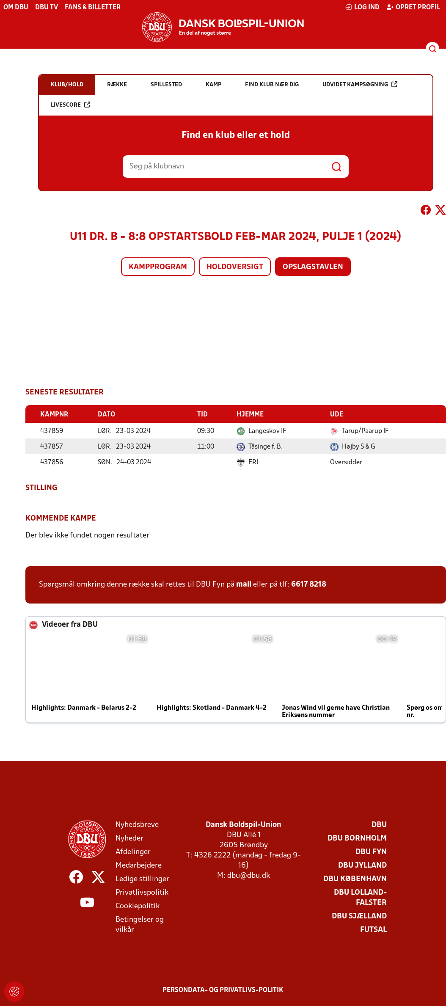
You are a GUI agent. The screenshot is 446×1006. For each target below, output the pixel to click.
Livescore (70, 105)
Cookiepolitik (138, 906)
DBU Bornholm (357, 838)
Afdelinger (133, 851)
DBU (379, 824)
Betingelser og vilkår (140, 924)
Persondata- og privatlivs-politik (223, 990)
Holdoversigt (234, 267)
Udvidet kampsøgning (359, 84)
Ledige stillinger (142, 878)
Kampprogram (158, 267)
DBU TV (46, 8)
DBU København (355, 878)
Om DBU (15, 8)
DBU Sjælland (359, 916)
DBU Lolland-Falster (360, 897)
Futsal (373, 929)
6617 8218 (308, 584)
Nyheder (129, 838)
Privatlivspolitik (142, 892)
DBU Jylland (362, 865)
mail (243, 584)
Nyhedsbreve (137, 824)
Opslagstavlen (313, 267)
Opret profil (413, 7)
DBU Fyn (371, 851)
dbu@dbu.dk (248, 875)
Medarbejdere (139, 865)
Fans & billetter (93, 8)
